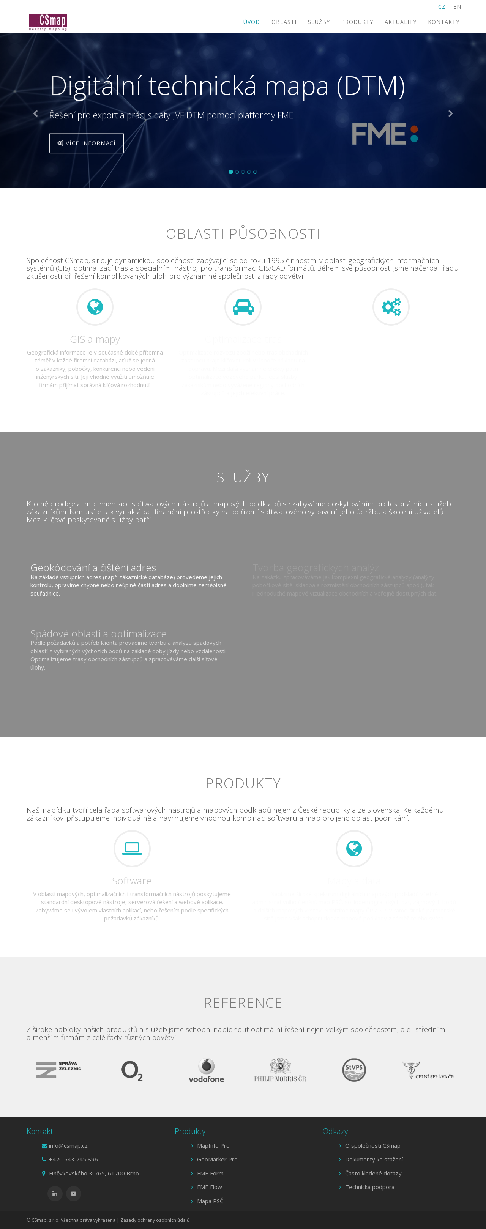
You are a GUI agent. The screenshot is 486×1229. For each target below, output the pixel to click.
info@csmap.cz (68, 1145)
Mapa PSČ (210, 1201)
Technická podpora (369, 1187)
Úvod (251, 21)
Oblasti (284, 21)
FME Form (210, 1173)
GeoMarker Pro (217, 1159)
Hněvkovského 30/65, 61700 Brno (94, 1173)
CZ (442, 6)
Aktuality (401, 21)
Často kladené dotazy (373, 1173)
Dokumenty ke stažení (374, 1159)
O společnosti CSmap (373, 1145)
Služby (319, 21)
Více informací (86, 144)
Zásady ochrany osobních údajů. (155, 1220)
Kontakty (443, 21)
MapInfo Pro (213, 1145)
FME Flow (209, 1187)
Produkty (357, 21)
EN (457, 6)
